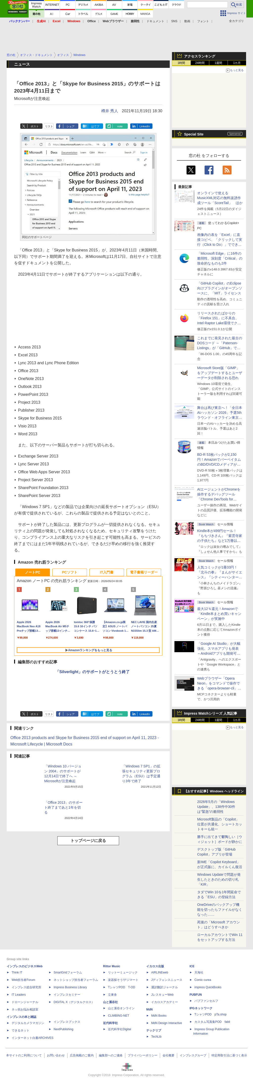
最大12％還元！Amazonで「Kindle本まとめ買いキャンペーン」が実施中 (219, 614)
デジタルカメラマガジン (28, 1023)
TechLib (156, 1036)
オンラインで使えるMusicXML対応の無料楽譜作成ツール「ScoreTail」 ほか (220, 198)
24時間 (199, 63)
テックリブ (153, 1030)
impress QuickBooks (207, 987)
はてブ (95, 126)
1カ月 (237, 63)
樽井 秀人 (109, 111)
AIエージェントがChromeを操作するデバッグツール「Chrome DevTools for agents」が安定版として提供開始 (219, 499)
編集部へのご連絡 (111, 1055)
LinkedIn (145, 126)
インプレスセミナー (67, 994)
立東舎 (112, 994)
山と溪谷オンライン (121, 1008)
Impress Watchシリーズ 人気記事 (210, 713)
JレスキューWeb (162, 994)
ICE (192, 966)
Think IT (17, 972)
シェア (70, 126)
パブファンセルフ (206, 1001)
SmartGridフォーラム (68, 972)
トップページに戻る (88, 840)
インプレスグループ (193, 1055)
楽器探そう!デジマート (123, 980)
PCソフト (69, 572)
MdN (149, 1009)
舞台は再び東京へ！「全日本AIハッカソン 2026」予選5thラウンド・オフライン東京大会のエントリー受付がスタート (219, 417)
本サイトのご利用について (24, 1055)
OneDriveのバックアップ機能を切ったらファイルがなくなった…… (219, 909)
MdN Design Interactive (166, 1023)
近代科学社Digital (119, 1029)
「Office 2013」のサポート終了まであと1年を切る (63, 807)
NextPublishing (63, 1029)
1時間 (181, 63)
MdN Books (159, 1015)
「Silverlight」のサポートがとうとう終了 (92, 672)
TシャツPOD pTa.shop (210, 1014)
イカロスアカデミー (164, 1002)
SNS (174, 21)
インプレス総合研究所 (26, 987)
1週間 (218, 63)
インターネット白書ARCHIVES (32, 1038)
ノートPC (32, 572)
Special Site (194, 134)
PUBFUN (196, 994)
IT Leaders (19, 994)
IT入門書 (106, 572)
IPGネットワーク (201, 1008)
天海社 (198, 972)
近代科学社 (110, 1023)
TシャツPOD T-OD (121, 987)
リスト (49, 126)
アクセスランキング (199, 56)
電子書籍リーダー (144, 572)
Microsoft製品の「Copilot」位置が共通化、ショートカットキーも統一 (219, 824)
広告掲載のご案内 (82, 1055)
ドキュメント (155, 21)
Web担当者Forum (23, 980)
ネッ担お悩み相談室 (25, 1009)
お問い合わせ (56, 1055)
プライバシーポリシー (142, 1055)
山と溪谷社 (110, 1002)
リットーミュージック (123, 972)
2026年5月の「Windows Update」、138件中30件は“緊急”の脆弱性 (216, 807)
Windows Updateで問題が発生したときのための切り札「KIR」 (219, 879)
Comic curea (202, 980)
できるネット (20, 1030)
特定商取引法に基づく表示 (229, 1055)
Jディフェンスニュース (166, 980)
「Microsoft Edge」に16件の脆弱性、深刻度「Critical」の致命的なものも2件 (219, 258)
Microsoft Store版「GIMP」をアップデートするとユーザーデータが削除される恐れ (219, 373)
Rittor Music (111, 966)
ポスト (35, 126)
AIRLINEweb (159, 972)
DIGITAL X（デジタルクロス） (74, 1002)
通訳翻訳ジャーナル (164, 987)
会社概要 (168, 1055)
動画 (187, 21)
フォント (203, 21)
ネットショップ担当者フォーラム (76, 980)
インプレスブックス (67, 1022)
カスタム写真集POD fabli (212, 1022)
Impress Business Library (70, 987)
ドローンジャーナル (25, 1002)
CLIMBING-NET (118, 1015)
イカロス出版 (155, 966)
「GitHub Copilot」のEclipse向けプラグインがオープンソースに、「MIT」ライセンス (219, 288)
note (120, 126)
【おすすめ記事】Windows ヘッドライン (214, 791)
